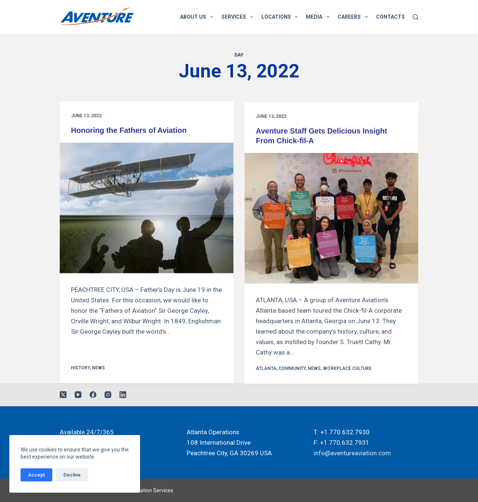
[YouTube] (78, 394)
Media (319, 16)
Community (292, 370)
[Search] (415, 17)
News (98, 368)
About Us (198, 16)
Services (238, 16)
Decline (72, 475)
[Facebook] (93, 394)
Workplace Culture (347, 370)
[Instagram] (108, 394)
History (80, 368)
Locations (281, 16)
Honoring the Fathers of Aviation (129, 130)
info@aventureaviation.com (352, 453)
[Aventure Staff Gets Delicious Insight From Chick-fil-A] (331, 219)
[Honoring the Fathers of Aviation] (146, 208)
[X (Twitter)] (63, 394)
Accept (36, 475)
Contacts (390, 17)
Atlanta (266, 370)
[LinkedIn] (123, 394)
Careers (354, 16)
